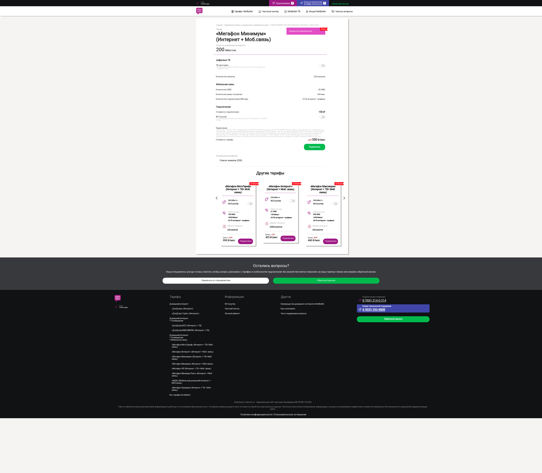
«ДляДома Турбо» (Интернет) (185, 313)
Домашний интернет (178, 304)
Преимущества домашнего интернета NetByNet (302, 304)
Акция (323, 29)
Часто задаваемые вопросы (293, 313)
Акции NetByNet (316, 11)
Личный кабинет (232, 313)
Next (344, 198)
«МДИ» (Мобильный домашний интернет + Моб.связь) (191, 382)
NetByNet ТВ (292, 11)
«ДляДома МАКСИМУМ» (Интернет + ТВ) (190, 330)
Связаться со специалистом (215, 280)
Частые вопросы (342, 11)
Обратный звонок (340, 3)
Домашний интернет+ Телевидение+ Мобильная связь (178, 337)
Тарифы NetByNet (242, 11)
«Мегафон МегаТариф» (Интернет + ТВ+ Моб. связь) (238, 189)
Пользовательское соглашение (289, 414)
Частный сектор (269, 11)
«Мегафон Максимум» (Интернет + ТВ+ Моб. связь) (323, 189)
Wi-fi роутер (230, 304)
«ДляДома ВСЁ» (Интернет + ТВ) (187, 325)
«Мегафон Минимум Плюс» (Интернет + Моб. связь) (192, 374)
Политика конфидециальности (256, 414)
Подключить (314, 147)
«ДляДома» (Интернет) (182, 309)
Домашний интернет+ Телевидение (178, 319)
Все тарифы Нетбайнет (180, 395)
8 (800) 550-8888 (371, 309)
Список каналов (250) (231, 160)
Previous (216, 198)
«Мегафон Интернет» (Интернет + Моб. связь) (280, 188)
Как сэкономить (288, 309)
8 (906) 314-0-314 (372, 300)
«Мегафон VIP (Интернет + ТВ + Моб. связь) (191, 368)
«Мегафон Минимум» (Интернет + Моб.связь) (192, 364)
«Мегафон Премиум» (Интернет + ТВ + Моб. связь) (191, 389)
